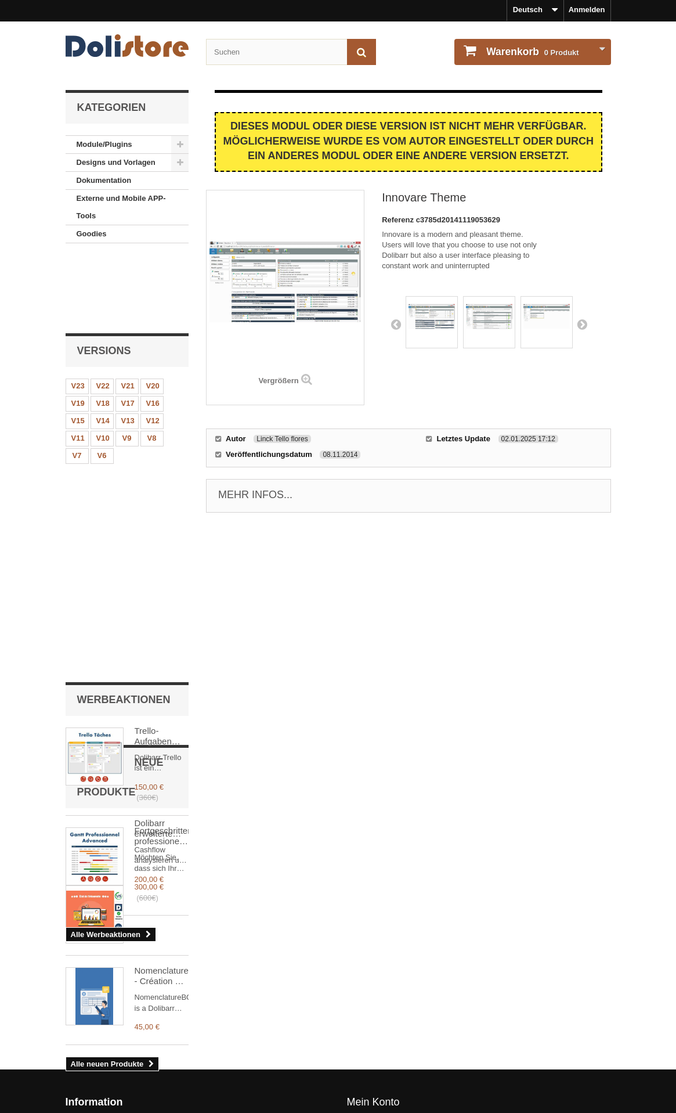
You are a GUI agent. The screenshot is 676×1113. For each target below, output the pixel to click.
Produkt (532, 51)
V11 (78, 365)
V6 (102, 383)
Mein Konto (373, 1005)
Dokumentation (104, 180)
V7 (77, 383)
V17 (128, 330)
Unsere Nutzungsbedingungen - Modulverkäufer (152, 1054)
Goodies (92, 233)
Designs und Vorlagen (116, 162)
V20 (153, 313)
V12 (153, 348)
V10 (103, 365)
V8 (152, 365)
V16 (153, 330)
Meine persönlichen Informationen (408, 1039)
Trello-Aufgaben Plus (153, 464)
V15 (78, 348)
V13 (128, 348)
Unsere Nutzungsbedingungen (120, 1039)
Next (582, 324)
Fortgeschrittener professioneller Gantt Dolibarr (162, 564)
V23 (78, 313)
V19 (78, 330)
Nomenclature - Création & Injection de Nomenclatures (162, 830)
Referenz (399, 219)
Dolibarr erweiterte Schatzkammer (162, 742)
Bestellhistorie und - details (396, 1024)
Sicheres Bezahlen (99, 1085)
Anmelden (587, 9)
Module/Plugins (104, 144)
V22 (103, 313)
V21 (128, 313)
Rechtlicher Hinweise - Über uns (123, 1024)
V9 (127, 365)
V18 (103, 330)
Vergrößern (278, 380)
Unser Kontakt (91, 1070)
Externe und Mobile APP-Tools (121, 207)
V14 (103, 348)
